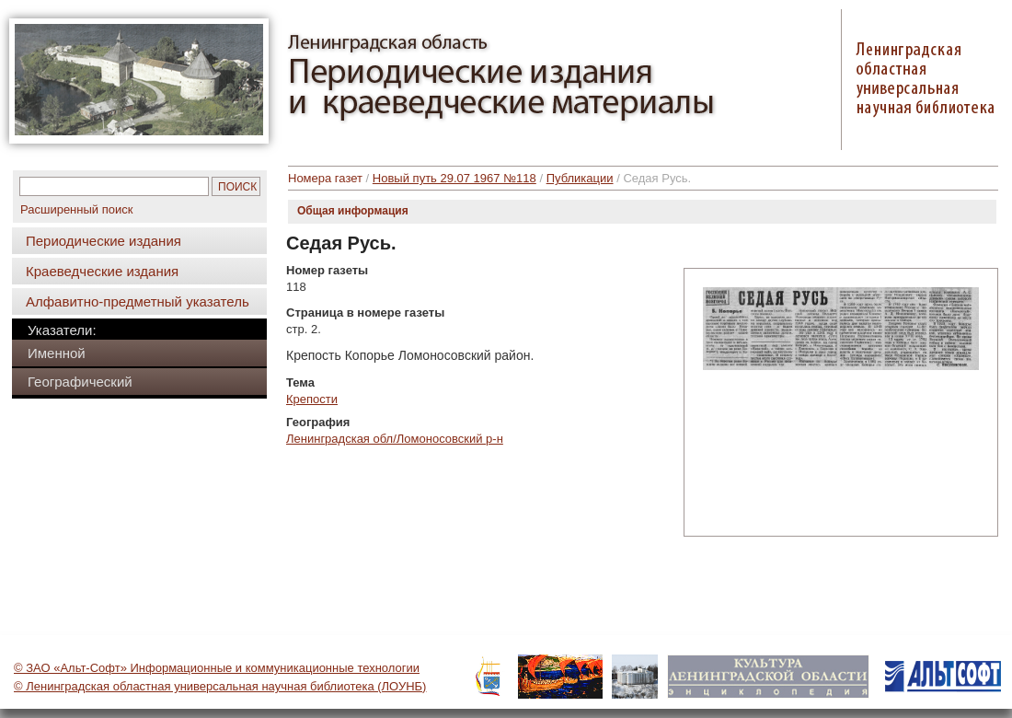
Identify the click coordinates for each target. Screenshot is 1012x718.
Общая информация (352, 210)
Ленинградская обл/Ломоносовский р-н (394, 439)
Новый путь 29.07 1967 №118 (454, 178)
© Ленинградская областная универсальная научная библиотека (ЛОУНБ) (220, 686)
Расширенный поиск (76, 209)
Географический (80, 381)
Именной (57, 353)
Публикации (580, 178)
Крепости (312, 399)
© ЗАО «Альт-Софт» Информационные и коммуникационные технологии (217, 668)
